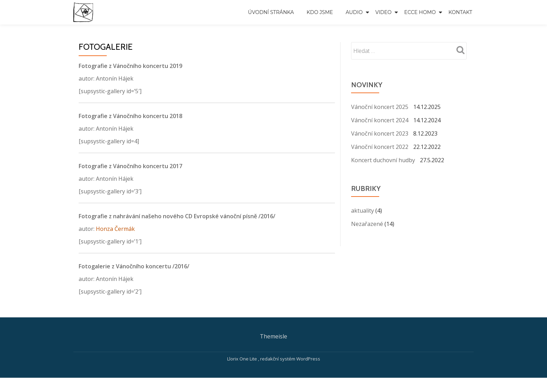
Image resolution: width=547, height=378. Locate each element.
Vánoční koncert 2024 (379, 120)
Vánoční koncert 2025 (379, 107)
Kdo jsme (320, 12)
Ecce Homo (420, 12)
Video (383, 12)
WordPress (308, 359)
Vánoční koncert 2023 (379, 133)
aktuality (362, 210)
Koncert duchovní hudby (383, 160)
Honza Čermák (115, 229)
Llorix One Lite (242, 359)
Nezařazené (367, 224)
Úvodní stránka (271, 12)
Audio (353, 12)
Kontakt (460, 12)
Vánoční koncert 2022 (379, 147)
